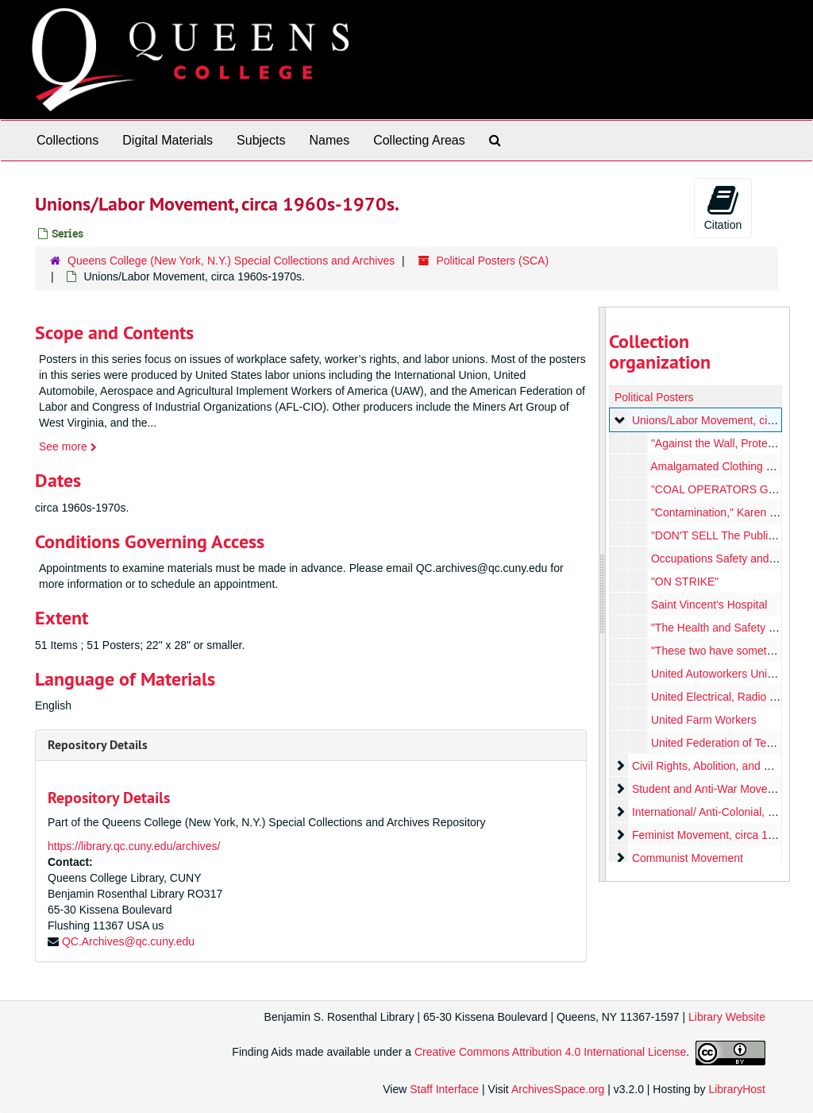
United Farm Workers (703, 719)
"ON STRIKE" (684, 581)
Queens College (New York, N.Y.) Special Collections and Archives (231, 260)
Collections (67, 140)
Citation (723, 207)
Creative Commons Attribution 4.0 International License (550, 1051)
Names (329, 140)
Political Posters (654, 397)
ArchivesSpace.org (558, 1089)
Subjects (261, 140)
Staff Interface (444, 1089)
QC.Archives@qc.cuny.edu (128, 941)
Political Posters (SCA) (493, 260)
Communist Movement (686, 858)
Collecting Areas (419, 140)
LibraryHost (736, 1089)
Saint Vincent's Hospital (708, 604)
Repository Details (98, 744)
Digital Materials (167, 140)
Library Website (726, 1017)
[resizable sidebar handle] (602, 594)
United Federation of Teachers (724, 742)
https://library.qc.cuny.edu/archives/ (134, 846)
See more (68, 446)
